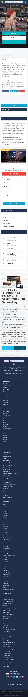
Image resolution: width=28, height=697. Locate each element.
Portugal (5, 437)
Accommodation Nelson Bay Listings (14, 695)
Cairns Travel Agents (8, 661)
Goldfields (5, 495)
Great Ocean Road (7, 497)
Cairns (4, 522)
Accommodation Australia (9, 629)
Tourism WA (6, 644)
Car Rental (5, 623)
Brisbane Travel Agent (8, 664)
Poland (5, 435)
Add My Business (7, 385)
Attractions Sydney (7, 607)
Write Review (14, 37)
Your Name (6, 182)
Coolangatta (6, 576)
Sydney (4, 506)
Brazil (4, 430)
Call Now (14, 42)
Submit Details (14, 203)
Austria (5, 439)
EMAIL (14, 33)
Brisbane (5, 513)
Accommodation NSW (8, 599)
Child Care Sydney (7, 610)
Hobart (4, 535)
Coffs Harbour (6, 539)
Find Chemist (6, 627)
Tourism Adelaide (7, 653)
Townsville (5, 530)
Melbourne (5, 508)
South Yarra (5, 583)
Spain (4, 422)
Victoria (4, 458)
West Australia (6, 467)
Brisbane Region (6, 478)
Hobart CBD (6, 565)
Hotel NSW (5, 622)
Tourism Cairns (6, 655)
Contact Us (6, 396)
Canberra (5, 517)
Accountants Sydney (8, 601)
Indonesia (5, 443)
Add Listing (20, 348)
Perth (4, 509)
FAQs (4, 391)
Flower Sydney (6, 616)
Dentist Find (6, 612)
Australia (5, 413)
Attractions (5, 605)
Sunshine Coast (6, 475)
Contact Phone (8, 190)
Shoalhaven (5, 488)
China (14, 686)
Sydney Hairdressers (7, 620)
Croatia (5, 426)
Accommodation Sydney (8, 597)
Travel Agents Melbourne (9, 662)
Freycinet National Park (8, 589)
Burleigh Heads (6, 581)
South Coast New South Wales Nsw (11, 473)
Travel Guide (6, 666)
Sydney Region (6, 464)
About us (5, 398)
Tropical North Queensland (9, 484)
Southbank (5, 553)
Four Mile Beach (6, 585)
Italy (4, 418)
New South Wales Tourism (9, 642)
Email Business (20, 91)
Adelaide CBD (6, 557)
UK (13, 684)
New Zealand (6, 417)
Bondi (4, 566)
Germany (5, 424)
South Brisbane (6, 574)
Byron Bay (5, 526)
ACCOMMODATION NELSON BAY (14, 363)
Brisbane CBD (6, 563)
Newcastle (5, 521)
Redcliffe (5, 528)
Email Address (7, 186)
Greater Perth (6, 480)
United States (6, 415)
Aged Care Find (6, 625)
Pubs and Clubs (6, 633)
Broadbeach (5, 559)
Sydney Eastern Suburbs (8, 552)
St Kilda (4, 568)
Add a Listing (6, 91)
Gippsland (5, 490)
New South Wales (7, 456)
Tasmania (5, 477)
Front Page (6, 400)
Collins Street (6, 570)
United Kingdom (7, 428)
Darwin (4, 519)
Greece (5, 433)
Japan (4, 441)
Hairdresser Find (6, 618)
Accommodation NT (7, 646)
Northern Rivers (6, 469)
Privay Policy (6, 404)
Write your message (9, 195)
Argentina (5, 446)
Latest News (6, 389)
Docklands (5, 579)
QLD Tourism (6, 638)
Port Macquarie (6, 534)
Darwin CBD (6, 561)
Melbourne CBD (6, 548)
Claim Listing (13, 91)
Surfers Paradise (7, 550)
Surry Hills (5, 587)
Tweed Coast (6, 491)
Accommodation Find (8, 649)
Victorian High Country (8, 486)
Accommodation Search (8, 595)
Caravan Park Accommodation (10, 608)
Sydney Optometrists (8, 631)
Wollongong (6, 524)
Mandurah (5, 532)
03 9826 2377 (7, 26)
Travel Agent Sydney (8, 657)
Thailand (5, 445)
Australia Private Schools (8, 614)
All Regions (5, 454)
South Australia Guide (8, 648)
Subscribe (5, 402)
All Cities (5, 504)
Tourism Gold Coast (7, 651)
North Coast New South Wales (10, 465)
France (4, 420)
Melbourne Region (7, 462)
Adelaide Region (6, 493)
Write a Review (14, 105)
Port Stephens (6, 482)
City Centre (5, 578)
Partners (5, 387)
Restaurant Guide (7, 636)
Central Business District (9, 555)
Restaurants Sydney (7, 635)
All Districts (5, 546)
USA (17, 684)
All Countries (6, 411)
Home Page (6, 383)
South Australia (6, 471)
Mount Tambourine (7, 537)
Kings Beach (6, 572)
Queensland (6, 460)
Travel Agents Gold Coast (9, 659)
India (4, 432)
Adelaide (5, 515)
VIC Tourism (6, 640)
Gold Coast (5, 511)
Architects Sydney (7, 603)
